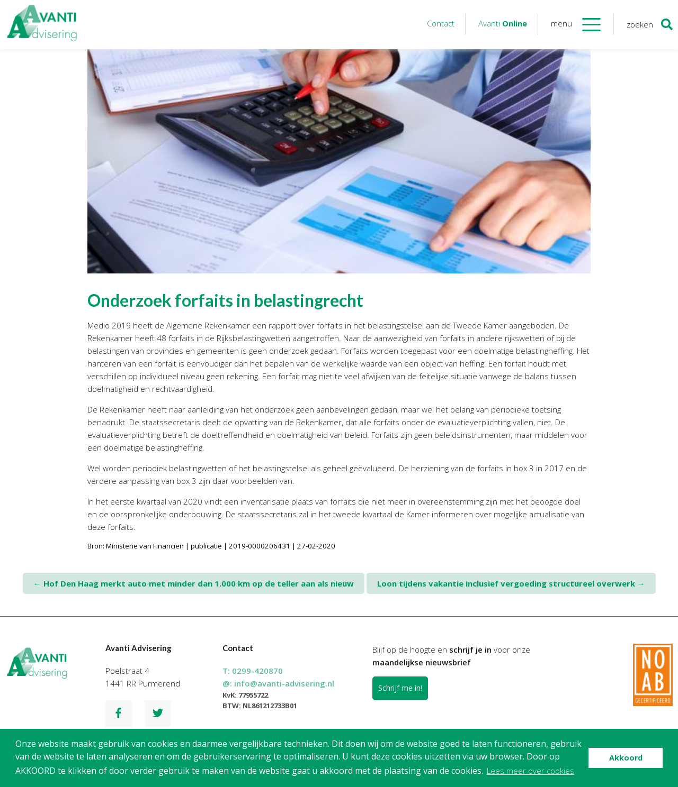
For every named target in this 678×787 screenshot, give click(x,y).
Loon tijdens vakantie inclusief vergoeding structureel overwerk (511, 583)
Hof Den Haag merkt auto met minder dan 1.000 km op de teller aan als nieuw (193, 583)
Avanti (502, 23)
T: (252, 670)
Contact (440, 23)
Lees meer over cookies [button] (530, 770)
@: (278, 683)
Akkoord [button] (626, 758)
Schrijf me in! (400, 688)
